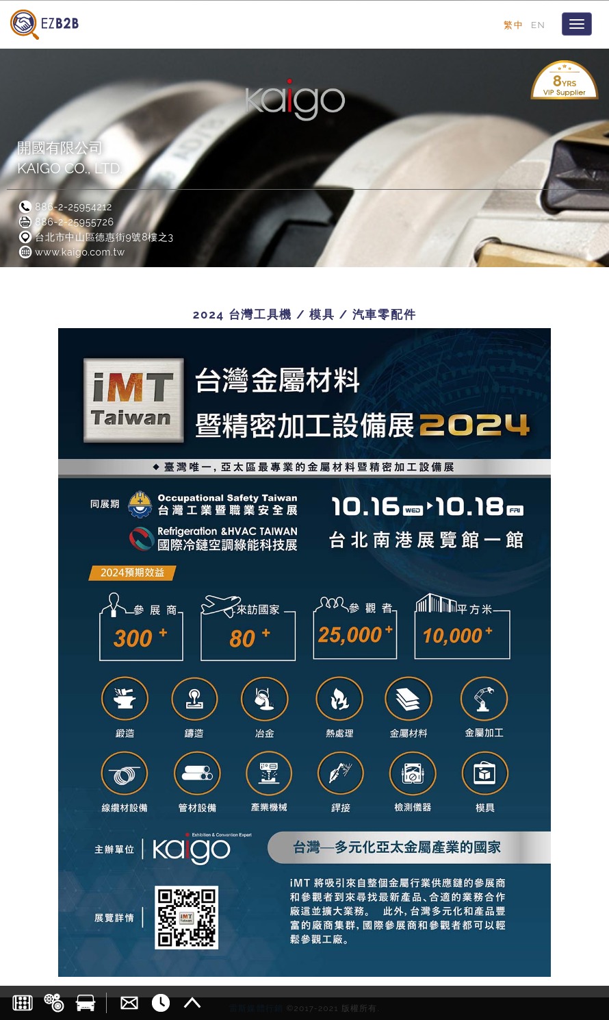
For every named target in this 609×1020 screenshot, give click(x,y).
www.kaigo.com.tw (71, 252)
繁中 (513, 24)
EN (538, 24)
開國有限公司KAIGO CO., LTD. (69, 158)
